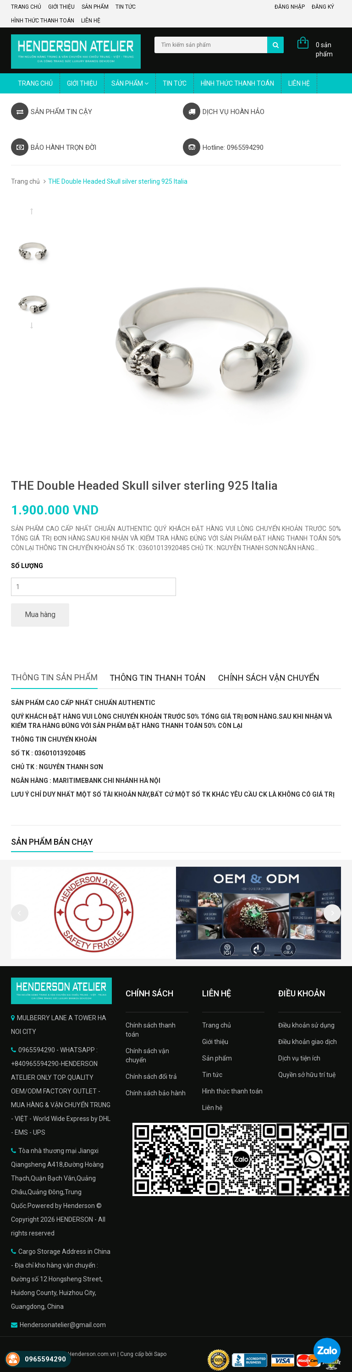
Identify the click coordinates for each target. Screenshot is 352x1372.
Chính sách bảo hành (156, 1093)
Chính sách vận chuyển (147, 1055)
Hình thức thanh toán (42, 20)
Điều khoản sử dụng (306, 1025)
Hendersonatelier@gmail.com (63, 1324)
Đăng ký (323, 7)
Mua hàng (40, 614)
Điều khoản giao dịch (307, 1041)
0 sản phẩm (324, 49)
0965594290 (45, 1359)
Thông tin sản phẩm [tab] (54, 677)
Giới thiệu (61, 7)
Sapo (160, 1354)
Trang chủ (26, 7)
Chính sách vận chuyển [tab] (268, 678)
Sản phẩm (95, 7)
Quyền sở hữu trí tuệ (307, 1074)
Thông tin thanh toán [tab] (158, 678)
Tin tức (126, 7)
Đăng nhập (290, 7)
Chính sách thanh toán (151, 1030)
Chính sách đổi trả (151, 1076)
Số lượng (27, 565)
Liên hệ (90, 20)
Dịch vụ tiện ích (299, 1058)
